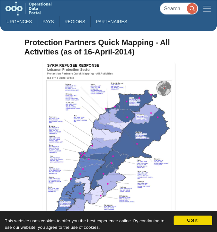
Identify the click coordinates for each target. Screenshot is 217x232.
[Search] (179, 9)
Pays (48, 21)
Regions (75, 21)
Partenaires (111, 21)
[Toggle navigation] (207, 8)
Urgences (19, 21)
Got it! (193, 220)
